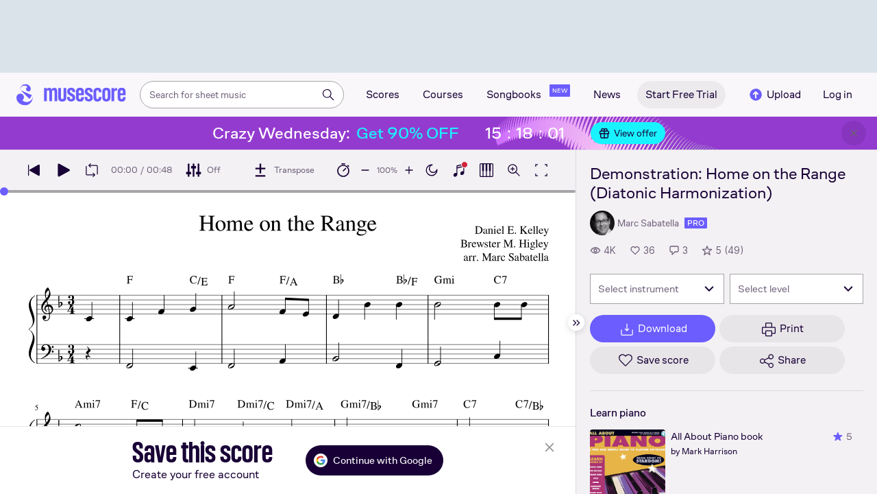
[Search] (328, 95)
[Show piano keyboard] (459, 170)
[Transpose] (283, 170)
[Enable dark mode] (431, 170)
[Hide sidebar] (576, 322)
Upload (774, 94)
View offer (628, 133)
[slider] (4, 191)
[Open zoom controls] (514, 170)
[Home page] (71, 95)
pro (695, 223)
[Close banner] (853, 133)
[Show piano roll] (486, 170)
